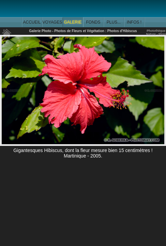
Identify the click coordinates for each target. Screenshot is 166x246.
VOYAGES (52, 22)
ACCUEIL (32, 22)
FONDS (93, 22)
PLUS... (114, 22)
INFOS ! (134, 22)
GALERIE (72, 22)
